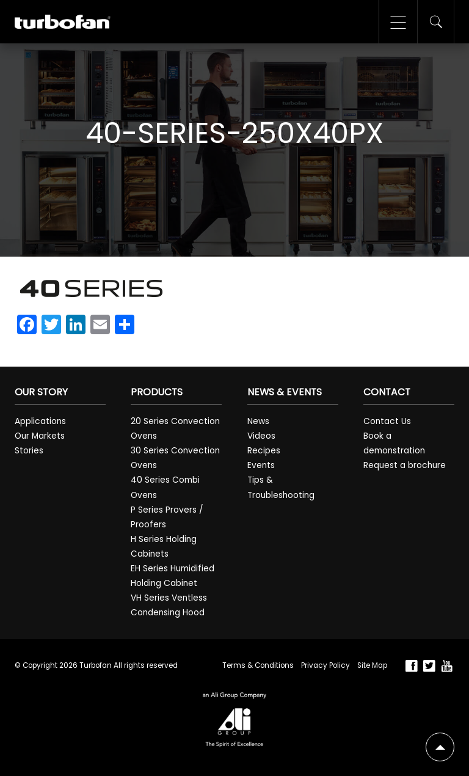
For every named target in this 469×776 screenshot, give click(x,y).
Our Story (41, 392)
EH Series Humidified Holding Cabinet (172, 576)
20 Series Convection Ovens (175, 428)
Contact (386, 392)
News (258, 421)
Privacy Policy (325, 665)
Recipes (263, 450)
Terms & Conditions (258, 665)
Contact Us (387, 421)
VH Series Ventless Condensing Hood (169, 605)
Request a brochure (404, 465)
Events (261, 465)
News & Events (284, 392)
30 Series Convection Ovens (175, 458)
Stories (29, 450)
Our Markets (40, 436)
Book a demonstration (394, 443)
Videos (261, 436)
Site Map (372, 665)
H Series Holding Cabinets (164, 546)
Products (157, 392)
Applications (40, 421)
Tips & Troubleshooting (280, 487)
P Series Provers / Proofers (167, 517)
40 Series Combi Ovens (165, 487)
